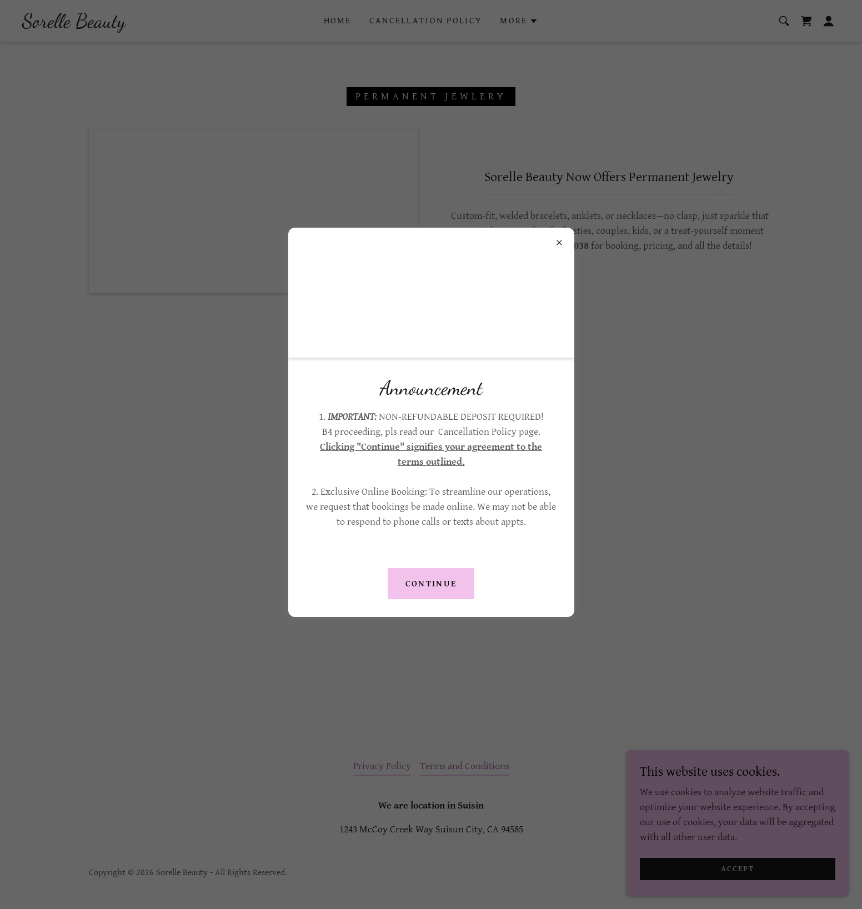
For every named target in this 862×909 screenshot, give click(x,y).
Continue (431, 584)
